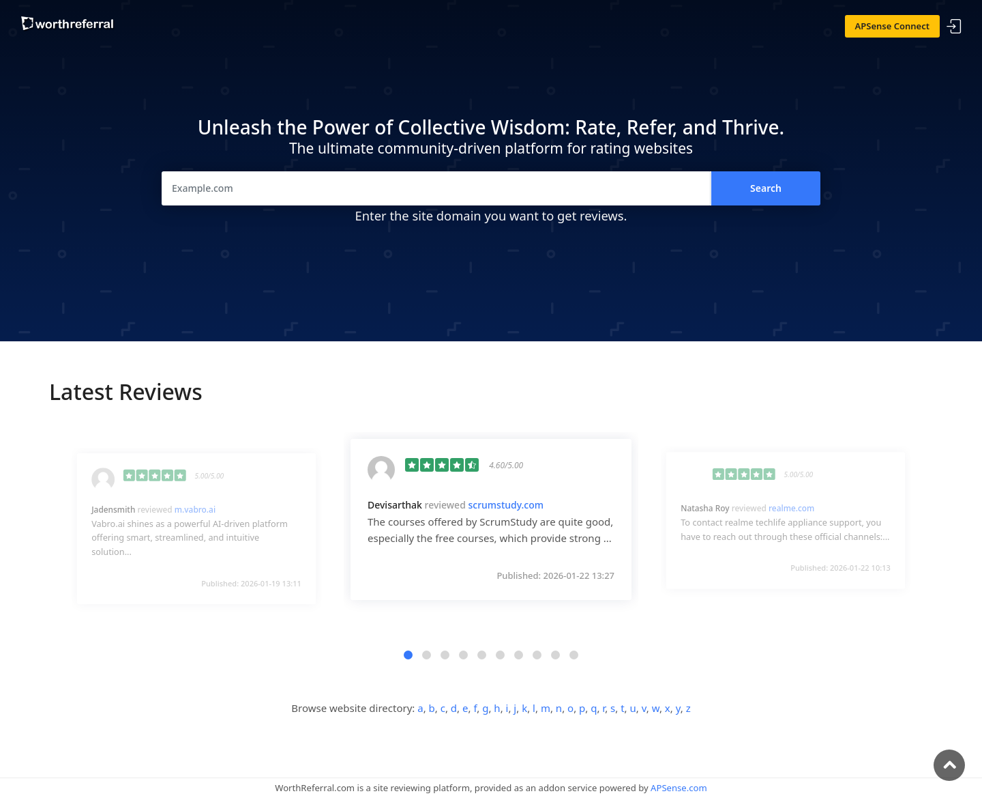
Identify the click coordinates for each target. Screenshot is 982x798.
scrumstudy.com (506, 504)
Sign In (954, 27)
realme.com (791, 508)
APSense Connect (892, 26)
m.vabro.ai (195, 509)
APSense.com (679, 788)
